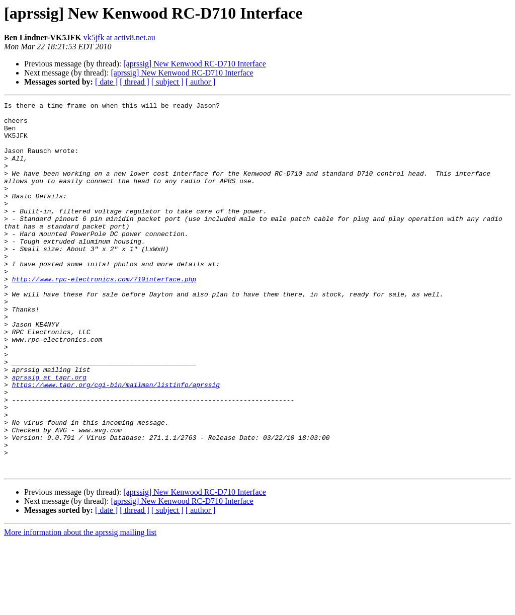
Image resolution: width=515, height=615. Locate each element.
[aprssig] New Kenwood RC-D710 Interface (194, 63)
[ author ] (201, 82)
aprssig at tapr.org (49, 432)
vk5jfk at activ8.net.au (119, 37)
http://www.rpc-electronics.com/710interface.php (104, 315)
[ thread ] (134, 82)
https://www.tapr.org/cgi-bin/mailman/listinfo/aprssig (116, 441)
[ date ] (106, 82)
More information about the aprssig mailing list (80, 606)
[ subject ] (167, 82)
